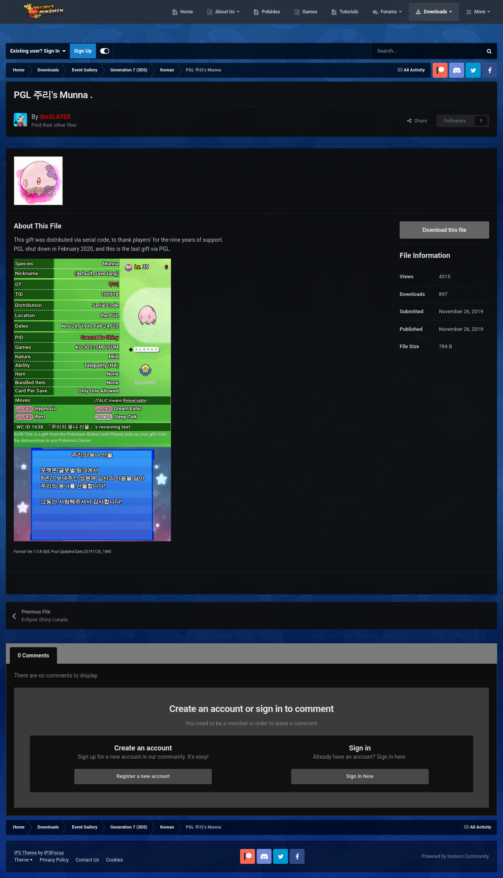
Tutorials (399, 19)
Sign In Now (359, 776)
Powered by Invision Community (455, 856)
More (479, 19)
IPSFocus (54, 853)
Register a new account (143, 776)
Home (236, 19)
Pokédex (321, 19)
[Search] (410, 51)
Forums (439, 19)
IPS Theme (25, 853)
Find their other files (54, 125)
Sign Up (83, 51)
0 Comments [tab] (33, 655)
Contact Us (87, 860)
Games (360, 19)
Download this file (444, 230)
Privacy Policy (54, 860)
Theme (23, 860)
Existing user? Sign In (38, 51)
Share (417, 121)
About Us (275, 19)
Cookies (114, 860)
